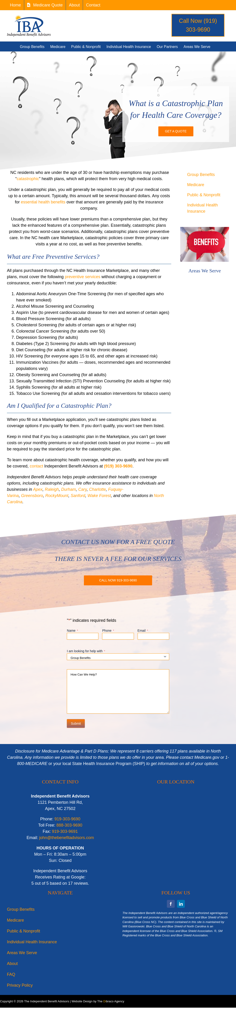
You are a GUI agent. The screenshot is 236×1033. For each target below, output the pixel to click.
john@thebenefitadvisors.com (66, 837)
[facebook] (171, 904)
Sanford (78, 495)
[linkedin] (181, 904)
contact (36, 466)
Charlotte (97, 489)
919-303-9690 (67, 819)
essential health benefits (43, 202)
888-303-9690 (69, 825)
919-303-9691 (65, 831)
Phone (108, 631)
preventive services (82, 276)
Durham (68, 489)
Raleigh (52, 489)
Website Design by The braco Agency (97, 1001)
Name (72, 631)
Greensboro (32, 495)
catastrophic (28, 178)
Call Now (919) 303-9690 (198, 25)
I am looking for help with (86, 651)
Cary (82, 489)
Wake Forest (99, 495)
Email (143, 631)
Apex (37, 489)
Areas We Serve (205, 271)
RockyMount (56, 495)
